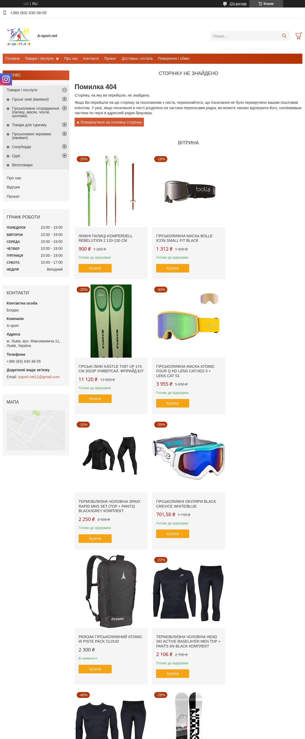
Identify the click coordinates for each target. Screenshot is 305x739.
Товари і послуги (39, 58)
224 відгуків (237, 4)
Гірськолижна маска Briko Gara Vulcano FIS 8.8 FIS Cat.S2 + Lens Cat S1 (186, 642)
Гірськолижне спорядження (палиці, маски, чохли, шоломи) (35, 112)
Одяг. (16, 156)
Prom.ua (177, 724)
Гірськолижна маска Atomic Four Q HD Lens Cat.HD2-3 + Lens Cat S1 (108, 374)
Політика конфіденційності (179, 734)
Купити (95, 267)
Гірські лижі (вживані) (30, 99)
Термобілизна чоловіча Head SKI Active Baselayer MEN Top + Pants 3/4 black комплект (185, 508)
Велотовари (22, 165)
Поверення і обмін (173, 58)
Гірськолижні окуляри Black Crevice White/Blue (262, 371)
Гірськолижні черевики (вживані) (31, 136)
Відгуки (13, 187)
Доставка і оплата (137, 58)
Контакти (91, 58)
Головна (12, 58)
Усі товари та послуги (186, 701)
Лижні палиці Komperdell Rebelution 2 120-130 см (105, 237)
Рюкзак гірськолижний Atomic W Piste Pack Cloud (110, 505)
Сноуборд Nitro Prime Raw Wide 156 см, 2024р (106, 640)
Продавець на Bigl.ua (152, 729)
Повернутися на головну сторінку (111, 122)
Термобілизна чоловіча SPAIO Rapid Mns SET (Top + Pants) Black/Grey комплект (186, 374)
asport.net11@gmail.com (39, 377)
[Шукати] (284, 36)
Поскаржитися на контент (138, 734)
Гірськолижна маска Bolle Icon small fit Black (183, 237)
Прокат (110, 58)
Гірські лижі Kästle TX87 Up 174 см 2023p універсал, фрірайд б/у (263, 239)
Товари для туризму (29, 125)
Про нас (71, 58)
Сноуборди (21, 147)
